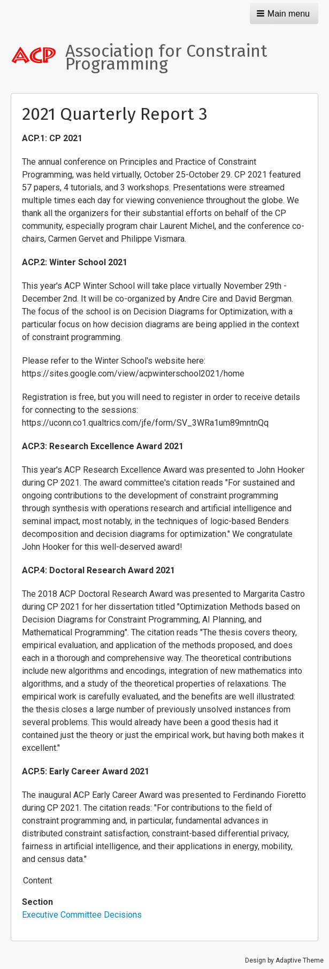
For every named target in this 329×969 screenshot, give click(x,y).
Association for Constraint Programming (166, 57)
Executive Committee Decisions (82, 915)
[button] (284, 13)
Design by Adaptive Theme (284, 960)
